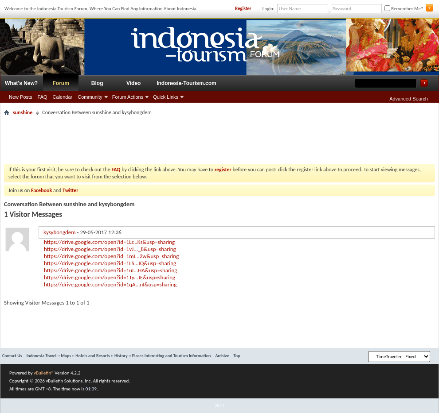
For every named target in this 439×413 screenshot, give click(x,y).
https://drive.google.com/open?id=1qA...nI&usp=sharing (110, 284)
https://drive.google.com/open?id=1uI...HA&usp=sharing (110, 270)
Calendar (63, 97)
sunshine (22, 112)
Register (243, 9)
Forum (61, 83)
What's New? (21, 83)
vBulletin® (44, 373)
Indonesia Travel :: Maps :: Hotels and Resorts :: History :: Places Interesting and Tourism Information (119, 356)
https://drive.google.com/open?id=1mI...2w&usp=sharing (111, 256)
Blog (97, 83)
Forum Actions (127, 97)
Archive (222, 356)
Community (90, 97)
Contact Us (12, 356)
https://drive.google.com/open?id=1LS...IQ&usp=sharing (110, 263)
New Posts (20, 97)
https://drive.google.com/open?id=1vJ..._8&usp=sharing (110, 249)
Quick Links (165, 97)
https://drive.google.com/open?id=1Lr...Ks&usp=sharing (109, 242)
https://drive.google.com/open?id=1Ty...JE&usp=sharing (109, 277)
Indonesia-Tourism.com (186, 83)
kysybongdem (59, 232)
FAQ (42, 97)
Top (237, 356)
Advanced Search (408, 98)
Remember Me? (403, 9)
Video (133, 83)
